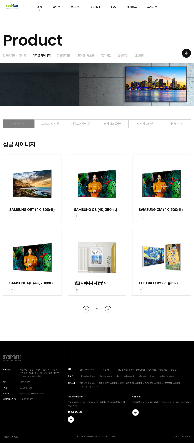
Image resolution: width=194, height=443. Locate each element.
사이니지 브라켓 (144, 124)
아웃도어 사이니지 (81, 124)
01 (97, 309)
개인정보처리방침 (10, 436)
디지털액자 (175, 124)
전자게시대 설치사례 (90, 386)
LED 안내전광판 (86, 55)
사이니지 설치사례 (87, 383)
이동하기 (71, 419)
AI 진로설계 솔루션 (167, 376)
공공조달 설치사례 (172, 383)
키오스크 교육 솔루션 (125, 376)
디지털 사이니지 (41, 55)
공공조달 (123, 55)
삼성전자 (139, 55)
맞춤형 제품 (63, 55)
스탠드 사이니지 (50, 124)
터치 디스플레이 (113, 124)
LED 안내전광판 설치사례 (131, 383)
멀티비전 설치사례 (153, 383)
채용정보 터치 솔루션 (146, 376)
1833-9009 (75, 412)
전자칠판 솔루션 (105, 376)
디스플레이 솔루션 (87, 376)
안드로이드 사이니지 (14, 55)
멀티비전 (106, 55)
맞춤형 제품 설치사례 (108, 383)
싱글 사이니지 (18, 124)
